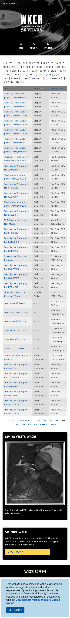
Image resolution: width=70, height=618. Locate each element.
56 (44, 420)
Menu (21, 48)
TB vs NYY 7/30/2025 (14, 348)
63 (35, 424)
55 (38, 420)
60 (17, 424)
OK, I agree (15, 610)
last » (53, 424)
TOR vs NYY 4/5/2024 (14, 303)
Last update (56, 88)
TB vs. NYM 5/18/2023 (15, 330)
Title (6, 88)
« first (11, 420)
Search (34, 48)
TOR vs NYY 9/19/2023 (15, 321)
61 (24, 424)
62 (29, 424)
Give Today (15, 551)
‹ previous (24, 420)
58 (56, 420)
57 (50, 420)
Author (38, 88)
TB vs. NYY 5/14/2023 (14, 339)
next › (43, 424)
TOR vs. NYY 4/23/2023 (15, 312)
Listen (48, 48)
